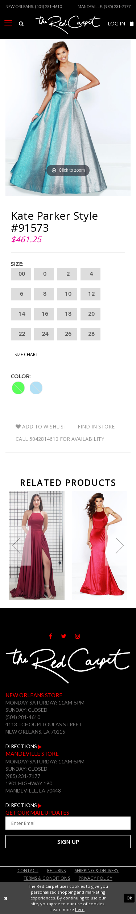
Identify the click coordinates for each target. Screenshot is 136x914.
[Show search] (21, 24)
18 (67, 314)
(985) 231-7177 (117, 6)
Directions (23, 746)
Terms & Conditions (47, 878)
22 (21, 334)
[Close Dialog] (5, 898)
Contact (27, 870)
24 (44, 334)
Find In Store (96, 426)
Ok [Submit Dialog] (129, 898)
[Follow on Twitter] (68, 636)
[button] (131, 23)
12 (90, 294)
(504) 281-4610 (48, 6)
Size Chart (26, 354)
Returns (56, 870)
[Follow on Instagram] (81, 636)
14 (21, 314)
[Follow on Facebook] (55, 636)
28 (90, 334)
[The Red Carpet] (68, 34)
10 (67, 294)
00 (21, 274)
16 (44, 314)
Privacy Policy (95, 878)
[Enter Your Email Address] (68, 823)
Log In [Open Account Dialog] (116, 23)
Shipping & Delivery (97, 870)
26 (67, 334)
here (80, 909)
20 (90, 314)
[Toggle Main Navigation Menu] (8, 23)
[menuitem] (8, 23)
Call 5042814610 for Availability (60, 438)
